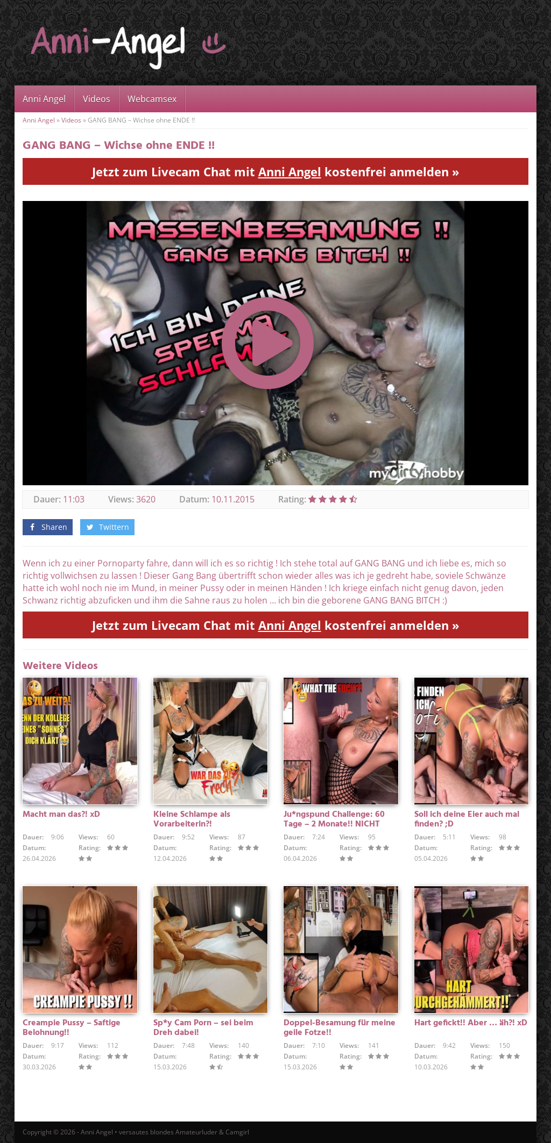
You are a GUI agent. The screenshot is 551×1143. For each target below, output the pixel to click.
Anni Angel (44, 99)
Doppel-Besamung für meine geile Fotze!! (339, 1028)
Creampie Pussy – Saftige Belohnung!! (72, 1028)
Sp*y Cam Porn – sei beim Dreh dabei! (203, 1028)
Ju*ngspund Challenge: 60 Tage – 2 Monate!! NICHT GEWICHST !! (334, 824)
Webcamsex (152, 99)
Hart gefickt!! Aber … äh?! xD (470, 1023)
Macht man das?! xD (61, 815)
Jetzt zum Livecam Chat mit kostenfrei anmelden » (276, 171)
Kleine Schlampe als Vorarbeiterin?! (191, 819)
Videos (96, 99)
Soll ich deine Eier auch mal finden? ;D (466, 819)
